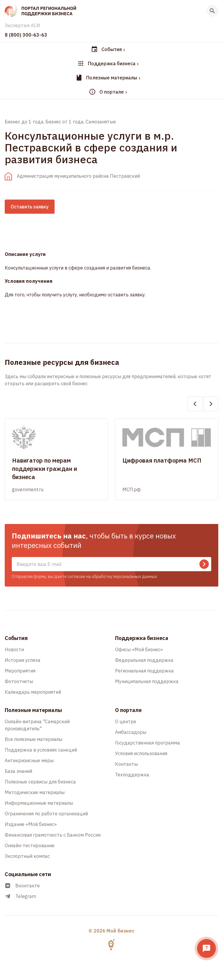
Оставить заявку (30, 207)
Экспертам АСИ (22, 25)
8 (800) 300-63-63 (26, 35)
